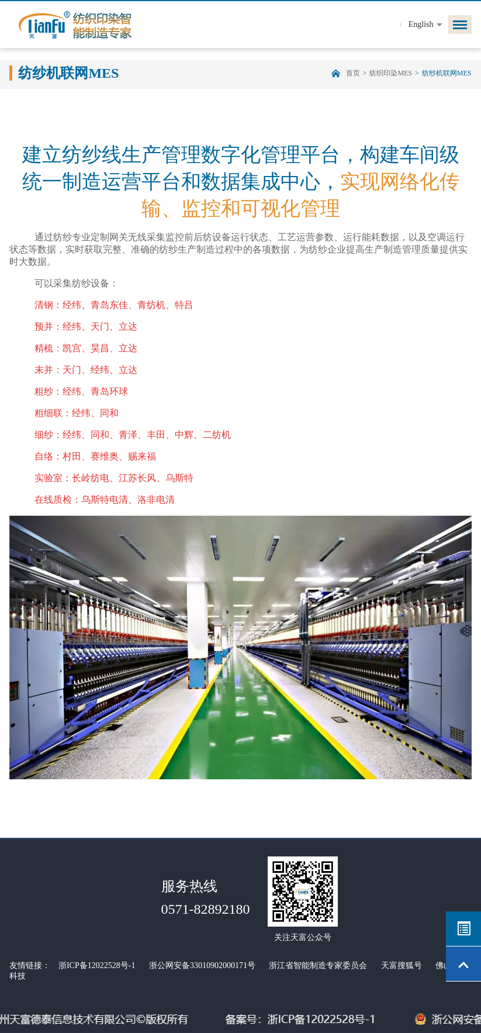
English (421, 24)
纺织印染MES (390, 73)
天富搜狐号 (401, 965)
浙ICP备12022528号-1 (96, 965)
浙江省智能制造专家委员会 (318, 965)
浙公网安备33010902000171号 (202, 965)
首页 (353, 73)
